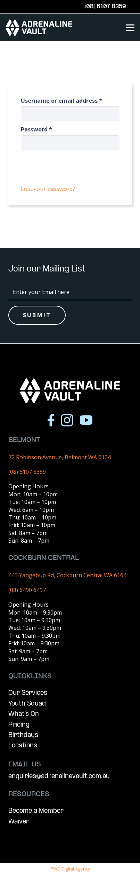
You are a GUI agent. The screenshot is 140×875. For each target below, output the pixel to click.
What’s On (23, 714)
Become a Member (36, 811)
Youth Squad (27, 704)
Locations (22, 746)
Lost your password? (48, 189)
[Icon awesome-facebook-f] (51, 420)
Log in (70, 171)
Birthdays (23, 735)
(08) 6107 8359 (27, 472)
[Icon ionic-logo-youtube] (86, 420)
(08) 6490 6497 (27, 590)
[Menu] (130, 27)
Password (49, 129)
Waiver (18, 822)
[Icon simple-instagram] (67, 420)
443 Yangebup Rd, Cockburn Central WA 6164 (67, 575)
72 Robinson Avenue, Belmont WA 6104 (59, 457)
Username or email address (70, 100)
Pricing (19, 725)
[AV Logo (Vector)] (39, 27)
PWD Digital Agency (70, 869)
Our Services (27, 693)
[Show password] (23, 150)
